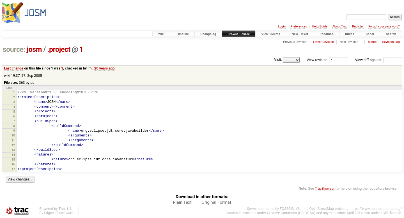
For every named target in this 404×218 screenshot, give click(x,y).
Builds (349, 34)
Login (282, 26)
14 (13, 155)
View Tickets (270, 34)
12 (13, 145)
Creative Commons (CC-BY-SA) (291, 213)
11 (13, 140)
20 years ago (104, 68)
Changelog (208, 34)
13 (13, 150)
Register (357, 26)
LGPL (385, 213)
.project (58, 49)
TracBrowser (325, 188)
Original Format (216, 202)
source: (14, 49)
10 (13, 135)
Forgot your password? (384, 26)
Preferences (298, 26)
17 (13, 169)
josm (34, 49)
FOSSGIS (287, 209)
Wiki (161, 34)
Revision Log (391, 42)
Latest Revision (323, 42)
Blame (372, 42)
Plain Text (182, 202)
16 (13, 164)
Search (391, 34)
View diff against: (378, 60)
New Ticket (300, 34)
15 (13, 159)
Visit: (278, 59)
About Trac (339, 26)
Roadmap (327, 34)
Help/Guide (319, 26)
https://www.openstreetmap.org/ (376, 209)
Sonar (370, 34)
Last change (13, 68)
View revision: (317, 60)
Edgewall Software (58, 213)
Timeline (182, 34)
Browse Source (239, 34)
